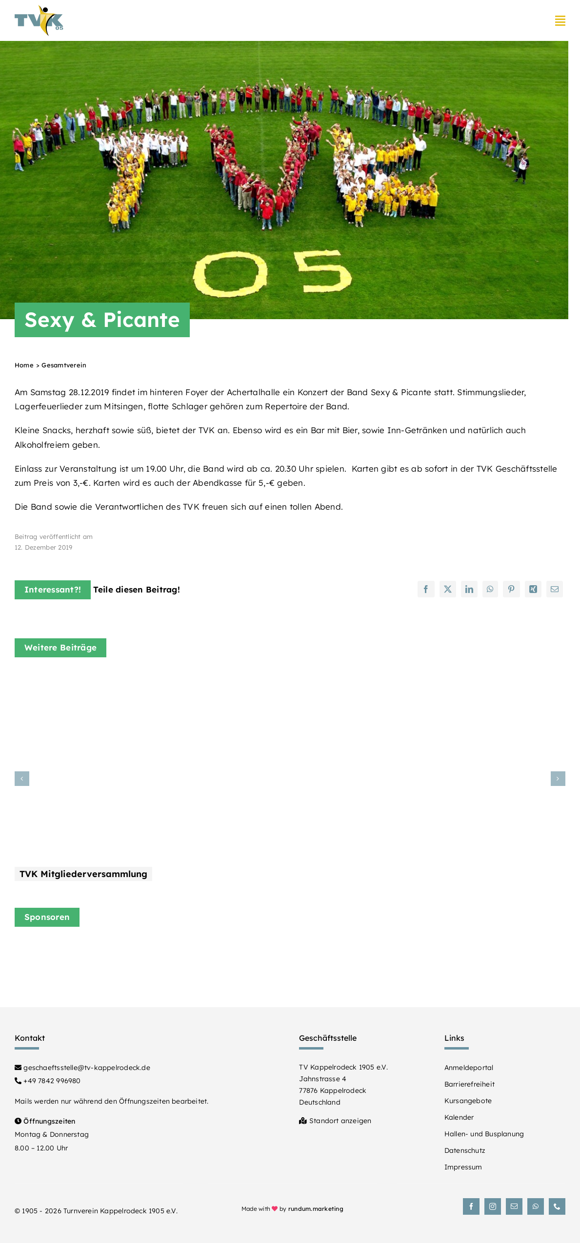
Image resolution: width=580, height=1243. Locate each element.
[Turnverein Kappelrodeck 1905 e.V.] (39, 9)
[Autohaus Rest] (45, 952)
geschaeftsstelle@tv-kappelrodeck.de (82, 1067)
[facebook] (471, 1206)
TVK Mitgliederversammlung (83, 874)
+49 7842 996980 (48, 1080)
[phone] (557, 1206)
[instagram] (492, 1206)
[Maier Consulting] (330, 947)
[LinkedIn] (469, 589)
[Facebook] (426, 589)
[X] (448, 589)
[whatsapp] (535, 1206)
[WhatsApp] (490, 589)
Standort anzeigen (335, 1120)
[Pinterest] (511, 589)
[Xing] (533, 589)
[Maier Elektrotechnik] (187, 957)
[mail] (514, 1206)
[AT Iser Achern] (472, 952)
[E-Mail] (554, 589)
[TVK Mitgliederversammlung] (137, 681)
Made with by (292, 1208)
